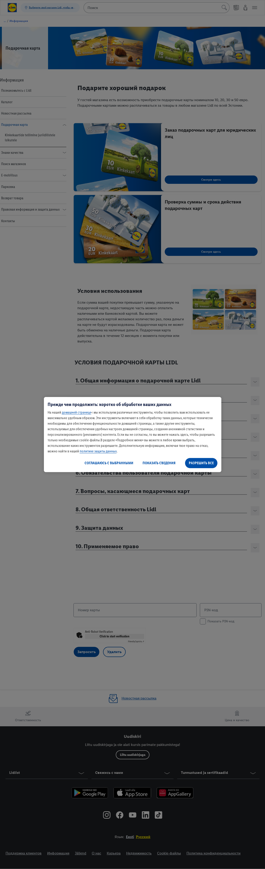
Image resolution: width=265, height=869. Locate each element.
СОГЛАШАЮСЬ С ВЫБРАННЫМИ (109, 463)
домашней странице (76, 412)
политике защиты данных (98, 451)
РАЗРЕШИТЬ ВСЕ (201, 463)
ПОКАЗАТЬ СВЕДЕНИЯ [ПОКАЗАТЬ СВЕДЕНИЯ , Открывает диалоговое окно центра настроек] (159, 463)
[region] (132, 434)
